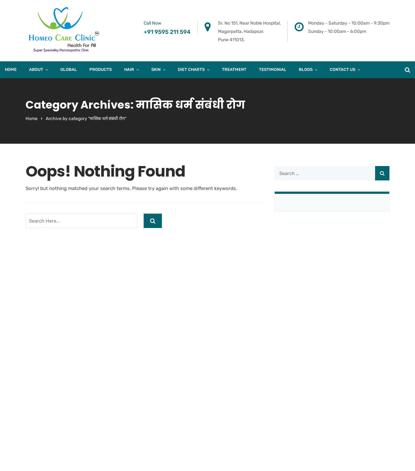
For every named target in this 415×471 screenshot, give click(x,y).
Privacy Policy (327, 377)
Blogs (306, 69)
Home (11, 69)
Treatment (234, 69)
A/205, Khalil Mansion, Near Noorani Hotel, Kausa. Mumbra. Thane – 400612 (252, 312)
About (36, 69)
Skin (156, 69)
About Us (322, 304)
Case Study (324, 352)
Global (68, 69)
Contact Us (342, 69)
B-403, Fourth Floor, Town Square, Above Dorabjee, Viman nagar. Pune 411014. (160, 312)
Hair (129, 69)
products (100, 69)
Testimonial (272, 69)
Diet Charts (191, 69)
